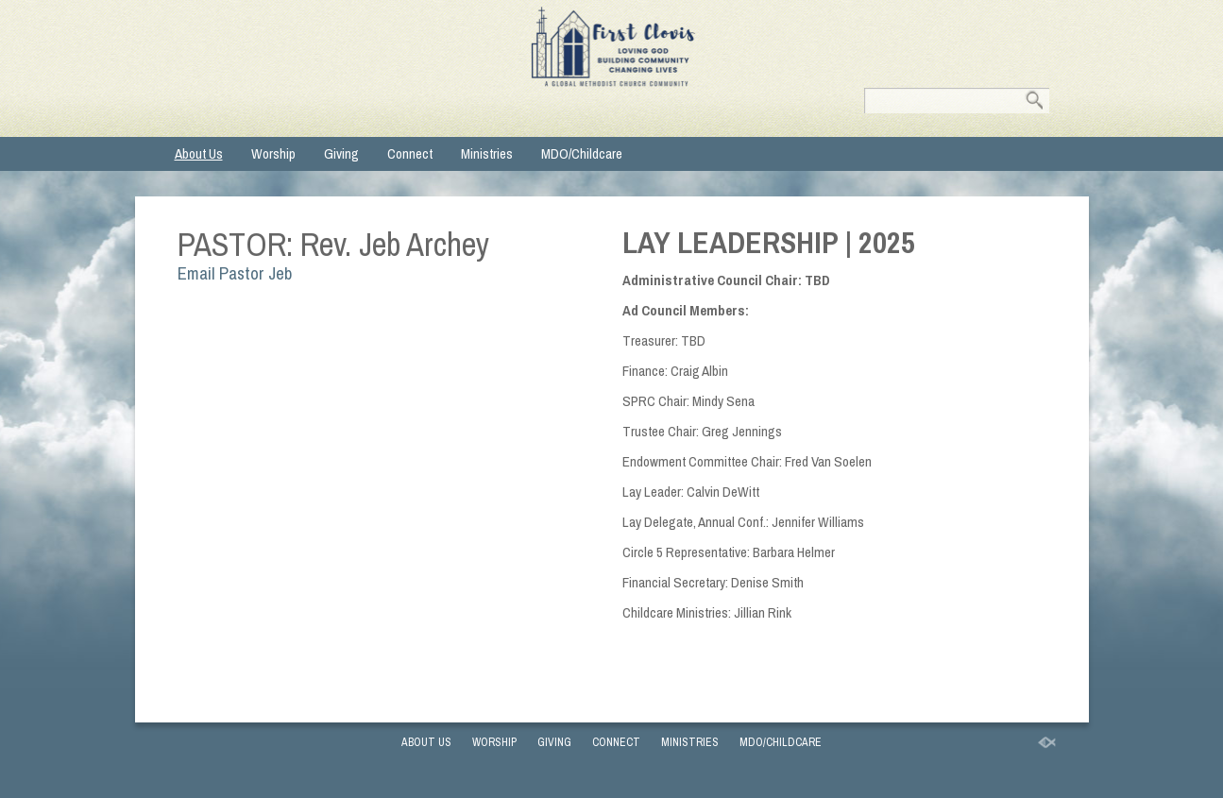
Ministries (487, 153)
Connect (410, 153)
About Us (199, 153)
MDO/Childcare (581, 153)
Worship (273, 153)
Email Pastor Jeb (235, 273)
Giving (341, 153)
